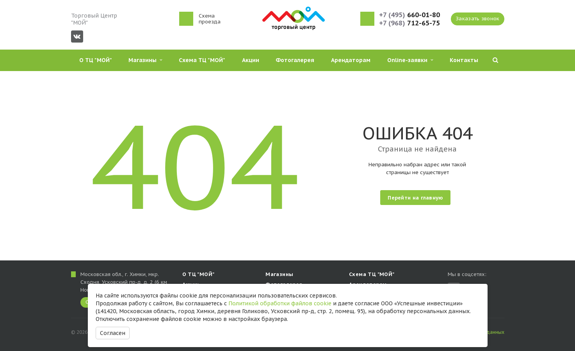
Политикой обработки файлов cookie (279, 303)
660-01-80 (409, 15)
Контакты (464, 60)
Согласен (112, 333)
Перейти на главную (415, 197)
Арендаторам (350, 60)
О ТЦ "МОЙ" (95, 60)
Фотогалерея (295, 60)
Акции (250, 60)
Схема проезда (210, 19)
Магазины (145, 60)
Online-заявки (410, 60)
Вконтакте (76, 36)
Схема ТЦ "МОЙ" (202, 60)
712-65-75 (409, 23)
